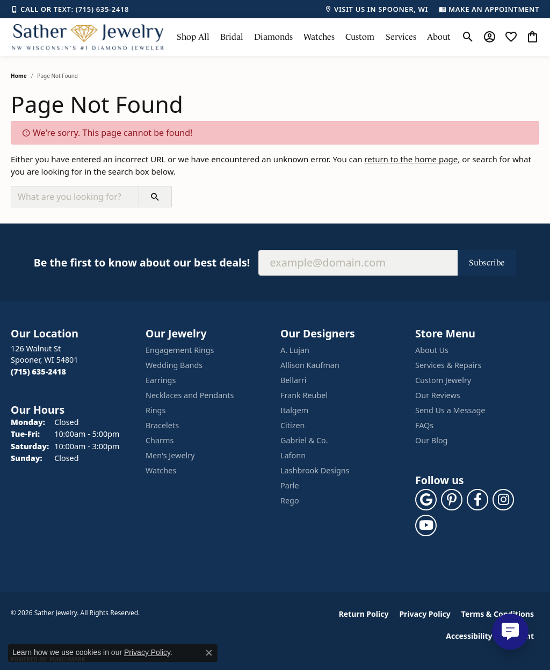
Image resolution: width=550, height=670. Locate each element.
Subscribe (487, 262)
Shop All (193, 36)
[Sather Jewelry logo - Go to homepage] (88, 37)
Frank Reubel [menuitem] (304, 395)
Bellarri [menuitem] (293, 380)
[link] (70, 9)
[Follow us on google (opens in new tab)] (426, 499)
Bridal (231, 36)
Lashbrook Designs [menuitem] (315, 470)
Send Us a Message (450, 410)
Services (401, 36)
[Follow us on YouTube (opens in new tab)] (426, 525)
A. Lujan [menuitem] (294, 350)
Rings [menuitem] (155, 410)
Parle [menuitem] (289, 485)
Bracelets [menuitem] (162, 425)
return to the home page (411, 159)
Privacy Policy (424, 614)
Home (19, 76)
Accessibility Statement (490, 636)
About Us (431, 350)
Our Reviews (437, 395)
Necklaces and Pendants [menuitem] (190, 395)
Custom (359, 36)
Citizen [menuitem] (292, 425)
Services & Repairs (448, 365)
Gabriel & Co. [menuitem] (304, 440)
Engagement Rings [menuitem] (180, 350)
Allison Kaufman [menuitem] (309, 365)
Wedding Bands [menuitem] (174, 365)
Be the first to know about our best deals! (142, 262)
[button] (468, 37)
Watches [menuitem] (161, 470)
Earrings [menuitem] (161, 380)
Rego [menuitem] (289, 500)
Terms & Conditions (497, 614)
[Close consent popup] (209, 653)
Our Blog (431, 440)
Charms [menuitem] (159, 440)
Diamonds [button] (273, 36)
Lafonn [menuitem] (293, 455)
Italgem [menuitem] (294, 410)
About (439, 36)
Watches (319, 36)
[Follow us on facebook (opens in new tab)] (477, 499)
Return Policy (364, 614)
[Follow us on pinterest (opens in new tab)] (451, 499)
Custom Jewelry (443, 380)
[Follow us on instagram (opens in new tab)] (503, 499)
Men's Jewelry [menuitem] (170, 455)
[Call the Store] (38, 371)
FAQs (424, 425)
